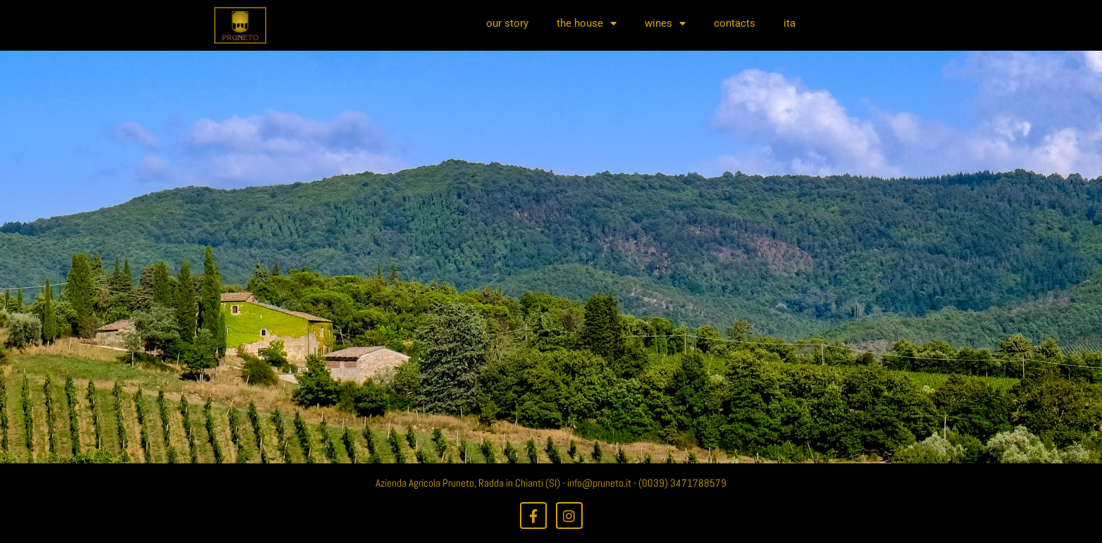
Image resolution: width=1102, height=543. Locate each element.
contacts (734, 23)
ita (789, 23)
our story (507, 23)
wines (665, 23)
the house (587, 23)
